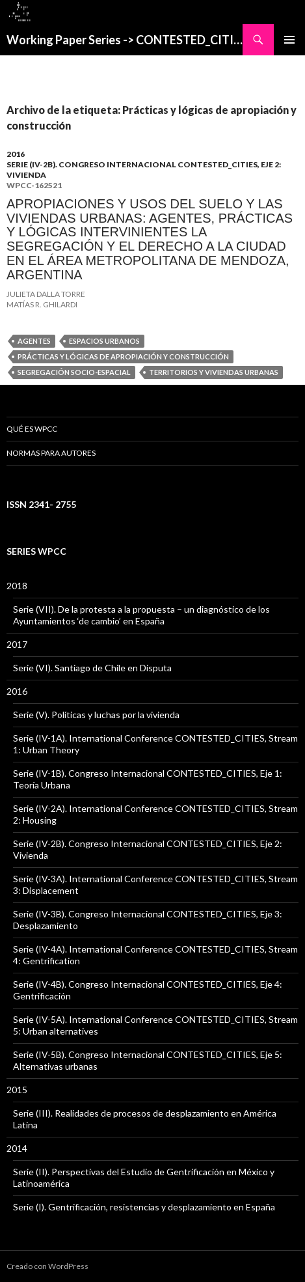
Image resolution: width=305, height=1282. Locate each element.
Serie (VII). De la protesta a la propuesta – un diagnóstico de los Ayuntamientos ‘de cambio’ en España (141, 615)
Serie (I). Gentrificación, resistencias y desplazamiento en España (144, 1206)
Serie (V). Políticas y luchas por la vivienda (96, 714)
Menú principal (289, 39)
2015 (17, 1089)
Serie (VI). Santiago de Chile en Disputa (92, 667)
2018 (17, 585)
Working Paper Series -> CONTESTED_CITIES (125, 40)
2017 (17, 644)
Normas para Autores (51, 453)
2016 (16, 154)
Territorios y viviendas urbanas (213, 372)
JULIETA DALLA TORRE (46, 294)
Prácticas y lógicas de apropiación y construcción (123, 356)
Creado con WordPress (47, 1266)
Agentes (34, 341)
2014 (17, 1148)
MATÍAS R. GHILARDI (42, 304)
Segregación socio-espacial (74, 372)
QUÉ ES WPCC (32, 429)
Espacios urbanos (104, 341)
